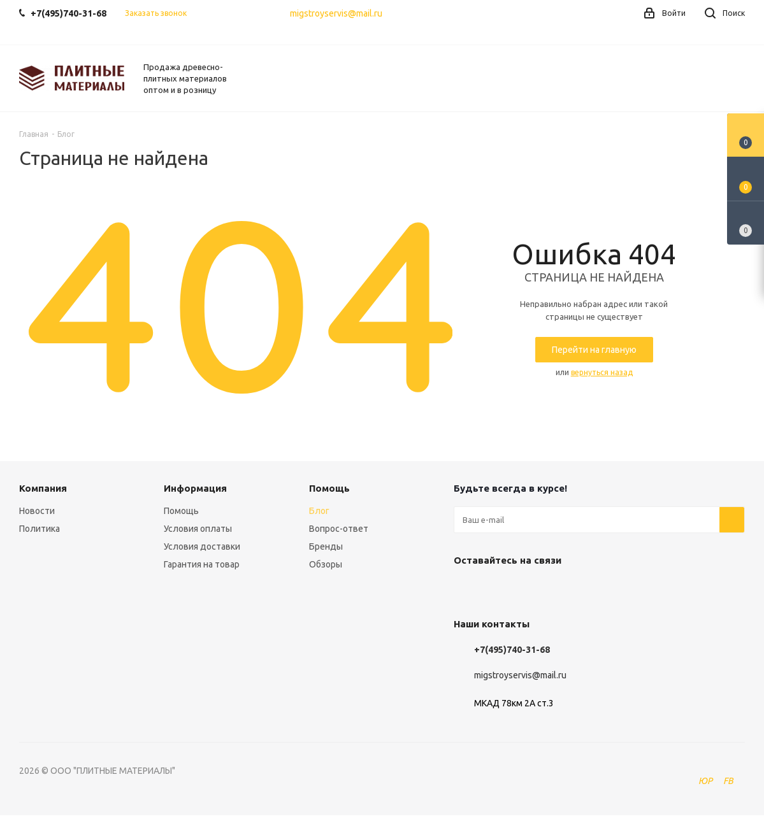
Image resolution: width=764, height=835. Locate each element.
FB (728, 781)
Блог (319, 511)
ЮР (705, 781)
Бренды (326, 546)
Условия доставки (202, 546)
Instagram (530, 590)
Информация (195, 488)
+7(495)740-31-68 (512, 650)
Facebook (498, 590)
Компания (43, 488)
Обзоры (325, 564)
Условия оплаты (198, 529)
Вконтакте (466, 590)
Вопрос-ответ (338, 529)
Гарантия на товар (202, 564)
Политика (39, 529)
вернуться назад (602, 372)
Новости (37, 511)
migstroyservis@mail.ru (336, 13)
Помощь (181, 511)
